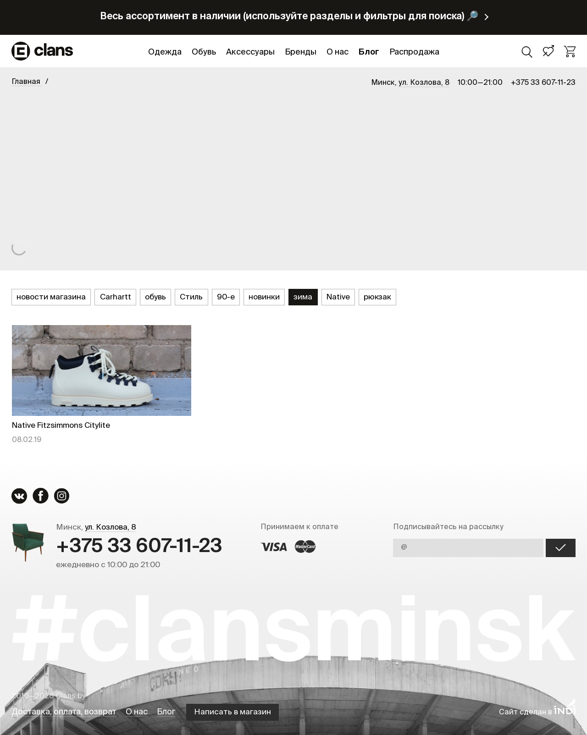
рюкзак (377, 297)
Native (338, 297)
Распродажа (414, 52)
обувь (155, 297)
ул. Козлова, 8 (424, 83)
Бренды (300, 52)
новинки (264, 297)
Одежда (165, 52)
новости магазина (51, 297)
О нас (338, 52)
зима (303, 297)
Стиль (191, 297)
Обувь (204, 52)
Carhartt (115, 297)
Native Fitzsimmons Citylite (61, 426)
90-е (226, 297)
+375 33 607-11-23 (543, 83)
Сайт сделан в (537, 712)
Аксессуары (250, 52)
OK (561, 548)
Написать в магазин (232, 712)
